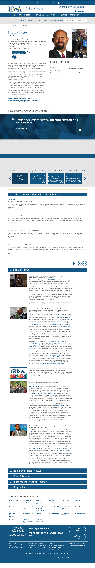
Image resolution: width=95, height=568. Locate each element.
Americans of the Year (58, 329)
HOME (12, 15)
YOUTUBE (55, 558)
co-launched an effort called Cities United (49, 356)
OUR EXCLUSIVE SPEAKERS (37, 551)
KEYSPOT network (63, 407)
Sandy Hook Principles (41, 355)
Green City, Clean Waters (63, 455)
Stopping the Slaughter (54, 360)
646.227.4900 (81, 7)
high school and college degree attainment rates (42, 398)
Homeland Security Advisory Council (55, 367)
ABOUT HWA (53, 549)
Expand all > (12, 204)
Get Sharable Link (79, 176)
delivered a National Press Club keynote (53, 361)
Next (84, 183)
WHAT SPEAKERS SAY (55, 553)
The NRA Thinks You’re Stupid (47, 350)
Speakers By (41, 20)
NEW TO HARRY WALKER (37, 553)
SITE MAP (69, 562)
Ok (54, 2)
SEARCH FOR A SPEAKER (36, 549)
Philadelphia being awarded (60, 410)
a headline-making (40, 348)
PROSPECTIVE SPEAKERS (76, 549)
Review (61, 2)
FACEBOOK (64, 558)
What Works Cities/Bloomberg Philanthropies (52, 368)
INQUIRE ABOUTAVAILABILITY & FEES (19, 52)
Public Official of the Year (36, 329)
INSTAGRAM (47, 558)
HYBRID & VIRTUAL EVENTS (45, 15)
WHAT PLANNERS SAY (56, 555)
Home (9, 25)
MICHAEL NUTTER (55, 319)
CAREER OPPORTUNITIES (77, 551)
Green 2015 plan (43, 453)
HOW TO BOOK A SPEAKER (69, 15)
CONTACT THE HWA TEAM (66, 7)
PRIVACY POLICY (59, 562)
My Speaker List (80, 11)
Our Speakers (16, 25)
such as (31, 467)
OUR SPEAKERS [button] (24, 15)
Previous (10, 183)
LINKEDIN (38, 558)
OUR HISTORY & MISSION (57, 551)
